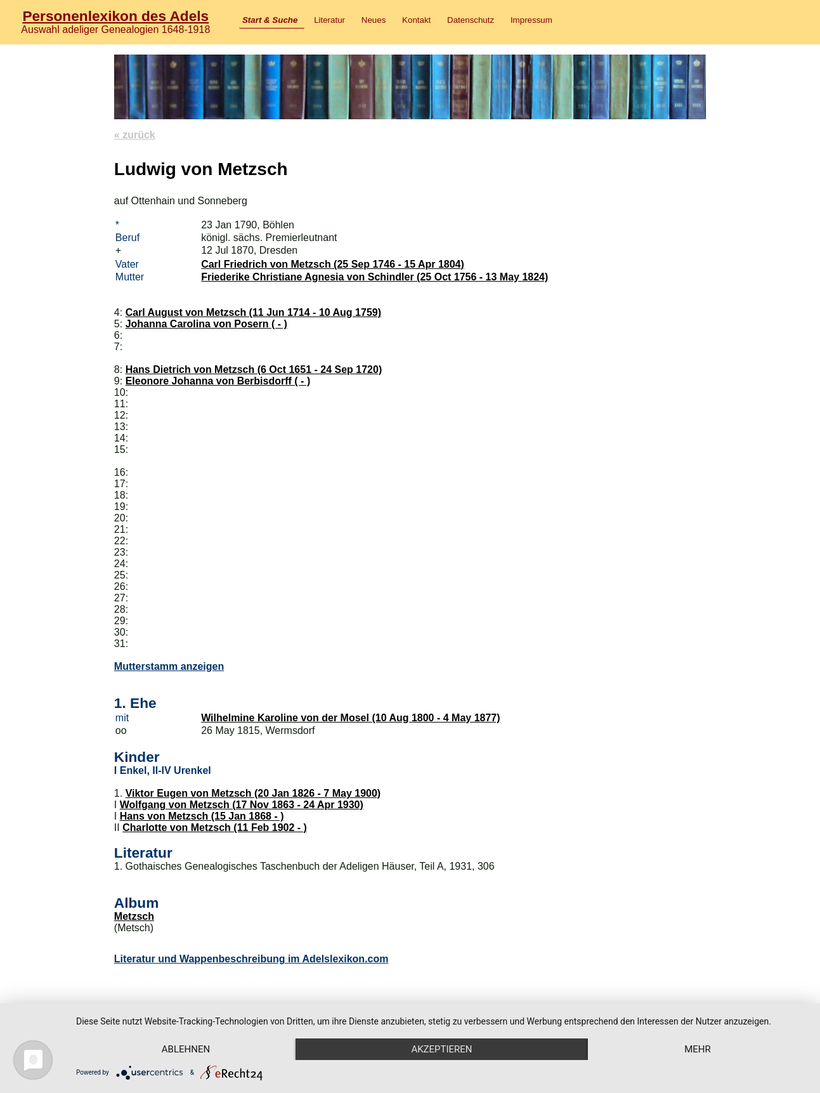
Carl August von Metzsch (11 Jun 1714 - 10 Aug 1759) (253, 312)
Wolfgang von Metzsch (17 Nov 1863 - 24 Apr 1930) (241, 804)
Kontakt (416, 20)
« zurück (134, 134)
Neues (373, 20)
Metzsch (134, 916)
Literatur (329, 20)
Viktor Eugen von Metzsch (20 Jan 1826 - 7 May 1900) (253, 793)
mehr (697, 1049)
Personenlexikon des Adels (115, 16)
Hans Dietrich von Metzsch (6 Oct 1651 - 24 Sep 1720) (254, 369)
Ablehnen (186, 1049)
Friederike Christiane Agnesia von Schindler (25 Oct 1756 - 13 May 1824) (374, 277)
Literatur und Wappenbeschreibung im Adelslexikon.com (251, 958)
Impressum (531, 20)
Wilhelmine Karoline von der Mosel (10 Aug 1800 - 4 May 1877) (350, 717)
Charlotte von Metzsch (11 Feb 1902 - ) (214, 827)
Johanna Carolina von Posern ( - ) (206, 323)
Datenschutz (470, 20)
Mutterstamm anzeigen (169, 666)
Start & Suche (269, 20)
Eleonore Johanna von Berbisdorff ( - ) (218, 381)
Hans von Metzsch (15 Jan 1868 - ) (202, 816)
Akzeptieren (441, 1049)
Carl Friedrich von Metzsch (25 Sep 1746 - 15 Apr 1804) (332, 264)
